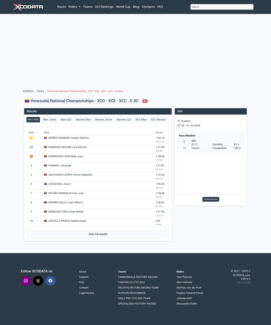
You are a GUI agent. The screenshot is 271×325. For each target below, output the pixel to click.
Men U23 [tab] (66, 119)
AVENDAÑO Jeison (59, 183)
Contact (83, 287)
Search (195, 7)
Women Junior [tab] (103, 119)
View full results (97, 234)
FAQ (160, 7)
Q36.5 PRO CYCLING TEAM (134, 298)
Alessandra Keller (186, 303)
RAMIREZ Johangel (59, 165)
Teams (87, 7)
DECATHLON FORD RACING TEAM (138, 287)
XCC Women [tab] (158, 119)
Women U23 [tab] (124, 119)
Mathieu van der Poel (188, 287)
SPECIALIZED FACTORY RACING (137, 303)
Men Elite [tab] (33, 119)
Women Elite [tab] (83, 119)
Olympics (148, 7)
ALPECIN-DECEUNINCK (132, 292)
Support (83, 276)
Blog (136, 7)
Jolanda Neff (184, 298)
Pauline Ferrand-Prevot (189, 292)
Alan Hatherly (184, 282)
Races (61, 7)
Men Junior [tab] (49, 119)
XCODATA (28, 91)
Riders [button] (73, 7)
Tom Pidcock (184, 276)
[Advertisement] (135, 52)
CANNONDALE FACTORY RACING (138, 276)
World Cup (123, 7)
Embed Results (211, 199)
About (82, 271)
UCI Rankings (104, 7)
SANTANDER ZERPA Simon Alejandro (70, 174)
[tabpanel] (98, 184)
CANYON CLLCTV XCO (131, 282)
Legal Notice (86, 292)
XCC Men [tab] (140, 119)
